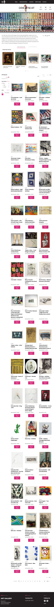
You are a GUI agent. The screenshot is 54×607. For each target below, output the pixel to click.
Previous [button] (4, 61)
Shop (16, 1)
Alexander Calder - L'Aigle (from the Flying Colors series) (44, 312)
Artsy (45, 603)
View (48, 74)
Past (5, 83)
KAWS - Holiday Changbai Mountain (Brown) (44, 440)
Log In (46, 9)
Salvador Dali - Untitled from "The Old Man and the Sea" (17, 471)
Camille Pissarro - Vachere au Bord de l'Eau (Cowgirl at (44, 532)
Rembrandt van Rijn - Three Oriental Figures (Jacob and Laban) (45, 191)
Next (48, 581)
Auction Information (32, 46)
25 (44, 581)
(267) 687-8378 (29, 600)
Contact (44, 1)
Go (2, 94)
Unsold (5, 86)
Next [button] (50, 61)
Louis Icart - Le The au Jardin (20, 67)
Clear (8, 81)
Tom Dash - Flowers (16, 280)
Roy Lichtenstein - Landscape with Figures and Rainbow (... (45, 67)
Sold (5, 85)
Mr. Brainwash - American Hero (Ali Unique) (44, 128)
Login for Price (17, 104)
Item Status (4, 81)
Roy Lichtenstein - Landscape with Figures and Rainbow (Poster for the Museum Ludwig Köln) (17, 314)
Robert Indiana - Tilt (16, 127)
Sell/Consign (38, 1)
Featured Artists (24, 1)
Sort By (43, 74)
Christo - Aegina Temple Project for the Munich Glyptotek (45, 160)
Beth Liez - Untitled (16, 530)
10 (39, 581)
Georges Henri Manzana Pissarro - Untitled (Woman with (31, 347)
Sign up (40, 9)
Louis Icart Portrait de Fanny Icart (7, 67)
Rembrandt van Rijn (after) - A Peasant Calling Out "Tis (16, 565)
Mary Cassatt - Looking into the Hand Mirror (31, 281)
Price (3, 90)
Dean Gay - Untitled (30, 438)
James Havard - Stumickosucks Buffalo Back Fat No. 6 (33, 67)
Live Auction (5, 23)
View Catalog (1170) (45, 28)
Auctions (31, 1)
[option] (8, 60)
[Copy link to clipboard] (43, 35)
